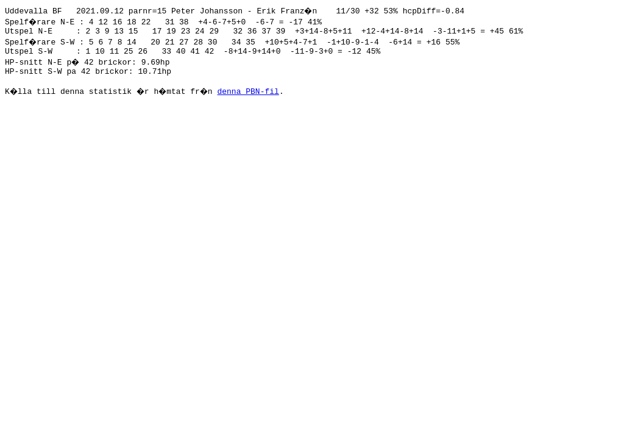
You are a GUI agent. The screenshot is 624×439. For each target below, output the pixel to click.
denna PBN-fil (254, 98)
